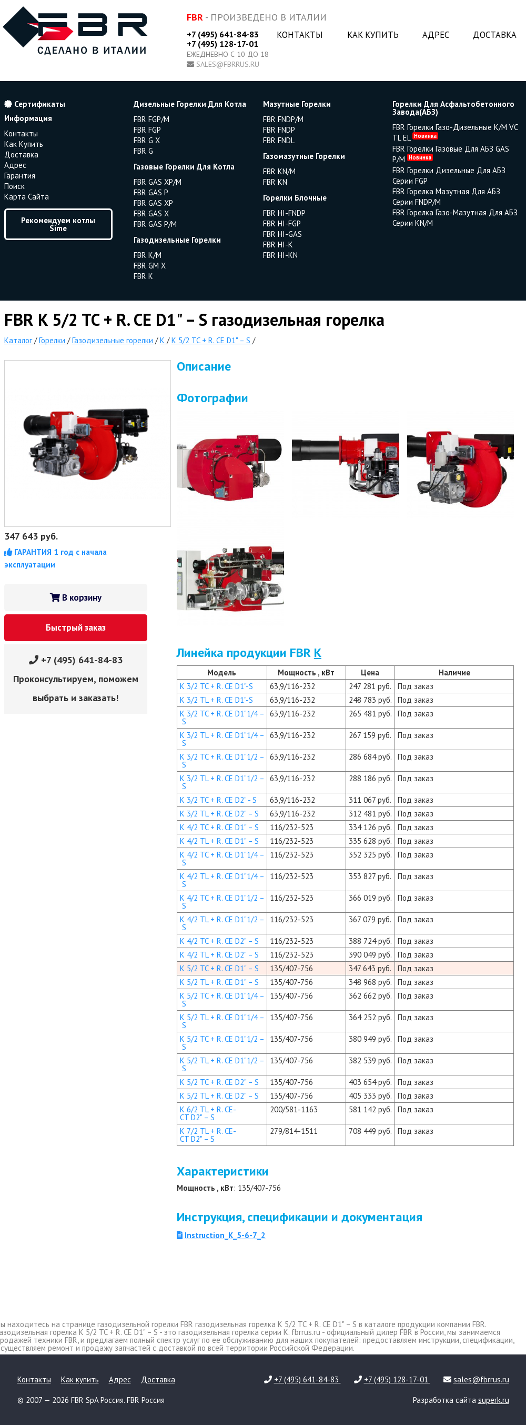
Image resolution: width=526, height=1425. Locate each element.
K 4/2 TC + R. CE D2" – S (219, 941)
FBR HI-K (278, 245)
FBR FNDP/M (283, 119)
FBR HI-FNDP (284, 213)
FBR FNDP (279, 130)
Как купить (373, 35)
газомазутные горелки (304, 156)
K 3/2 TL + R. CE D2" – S (219, 814)
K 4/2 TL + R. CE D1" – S (219, 841)
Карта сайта (26, 197)
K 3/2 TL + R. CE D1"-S (216, 700)
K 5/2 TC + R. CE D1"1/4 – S (222, 1000)
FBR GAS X (151, 213)
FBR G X (147, 140)
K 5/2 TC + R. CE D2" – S (219, 1082)
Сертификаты (34, 104)
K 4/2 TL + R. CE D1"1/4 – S (222, 880)
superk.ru (493, 1400)
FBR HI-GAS (282, 234)
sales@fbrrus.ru (227, 64)
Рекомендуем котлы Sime (58, 224)
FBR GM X (150, 266)
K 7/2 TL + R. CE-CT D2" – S (208, 1135)
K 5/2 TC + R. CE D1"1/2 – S (222, 1043)
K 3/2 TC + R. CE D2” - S (218, 800)
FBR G (143, 151)
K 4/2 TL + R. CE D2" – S (219, 955)
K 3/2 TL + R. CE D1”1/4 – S (222, 739)
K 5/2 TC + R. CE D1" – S (219, 968)
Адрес (435, 35)
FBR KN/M (279, 171)
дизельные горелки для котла (190, 104)
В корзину (76, 597)
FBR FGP (147, 130)
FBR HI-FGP (282, 223)
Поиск (14, 186)
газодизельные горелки (177, 240)
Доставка (495, 35)
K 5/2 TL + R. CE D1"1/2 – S (222, 1064)
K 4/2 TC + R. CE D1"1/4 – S (222, 859)
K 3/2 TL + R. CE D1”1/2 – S (222, 782)
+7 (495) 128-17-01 (222, 43)
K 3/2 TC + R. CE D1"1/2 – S (222, 761)
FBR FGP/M (151, 119)
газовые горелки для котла (184, 167)
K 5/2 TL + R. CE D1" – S (219, 982)
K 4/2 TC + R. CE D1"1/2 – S (222, 902)
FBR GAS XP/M (157, 182)
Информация (28, 118)
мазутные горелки (297, 104)
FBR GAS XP (153, 203)
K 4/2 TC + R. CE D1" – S (219, 827)
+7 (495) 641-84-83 (223, 34)
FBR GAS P (151, 192)
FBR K (143, 276)
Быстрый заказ (76, 627)
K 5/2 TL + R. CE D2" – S (219, 1096)
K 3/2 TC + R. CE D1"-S (216, 686)
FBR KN (275, 182)
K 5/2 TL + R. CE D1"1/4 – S (222, 1021)
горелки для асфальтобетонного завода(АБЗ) (453, 108)
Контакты (300, 35)
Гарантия (19, 176)
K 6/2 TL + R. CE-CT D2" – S (208, 1113)
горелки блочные (295, 198)
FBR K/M (147, 255)
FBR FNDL (279, 140)
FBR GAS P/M (155, 224)
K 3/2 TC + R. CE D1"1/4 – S (222, 717)
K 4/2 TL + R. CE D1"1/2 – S (222, 923)
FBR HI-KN (280, 255)
